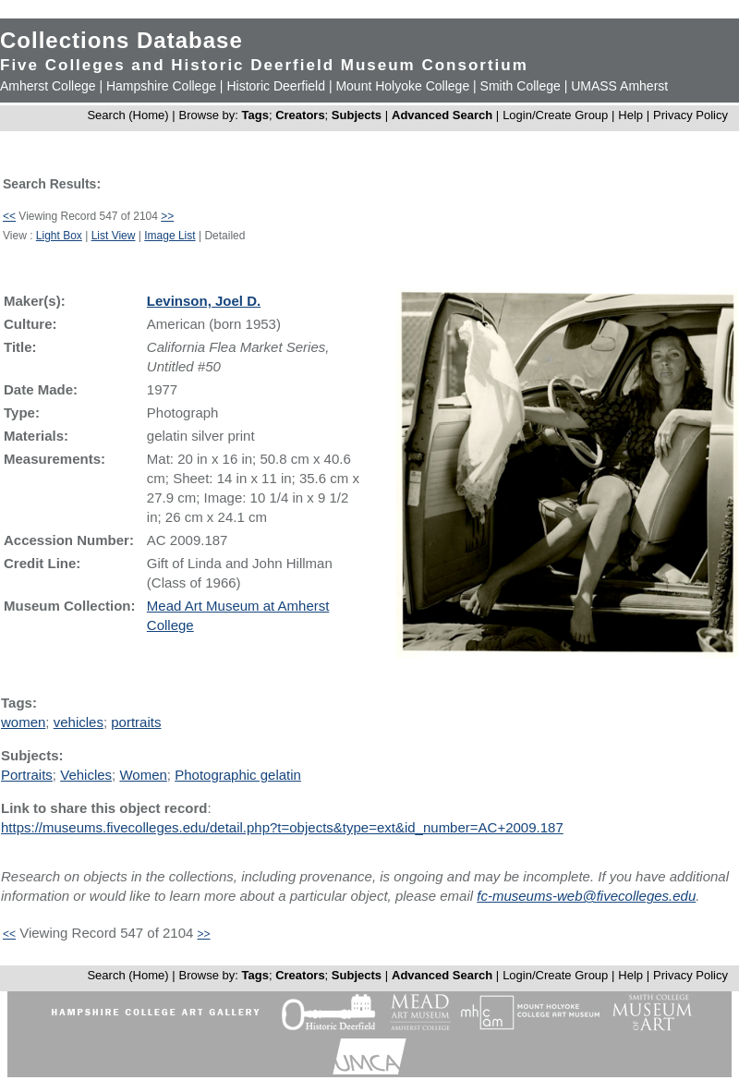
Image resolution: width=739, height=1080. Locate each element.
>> (167, 216)
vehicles (78, 722)
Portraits (27, 775)
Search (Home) (127, 115)
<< (9, 216)
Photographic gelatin (238, 775)
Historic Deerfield (275, 86)
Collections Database (121, 40)
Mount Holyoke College (402, 86)
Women (142, 775)
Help (630, 115)
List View (113, 235)
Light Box (59, 235)
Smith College (520, 86)
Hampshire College (161, 86)
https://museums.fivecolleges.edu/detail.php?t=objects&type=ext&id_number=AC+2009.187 (282, 827)
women (23, 722)
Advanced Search (442, 115)
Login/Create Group (557, 115)
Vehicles (86, 775)
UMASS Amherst (619, 86)
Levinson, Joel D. (203, 301)
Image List (169, 235)
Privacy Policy (690, 115)
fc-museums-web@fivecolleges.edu (586, 896)
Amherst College (48, 86)
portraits (136, 722)
